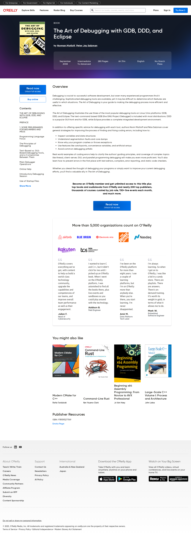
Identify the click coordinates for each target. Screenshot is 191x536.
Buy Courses (76, 10)
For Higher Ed (49, 3)
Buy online (33, 99)
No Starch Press (160, 62)
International (67, 461)
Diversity (7, 496)
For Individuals (66, 3)
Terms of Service (10, 529)
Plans (156, 10)
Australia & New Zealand (71, 466)
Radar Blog (59, 10)
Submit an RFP (10, 492)
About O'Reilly (11, 461)
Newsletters (40, 471)
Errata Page (58, 423)
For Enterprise (12, 3)
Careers (7, 471)
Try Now (181, 10)
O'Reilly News (9, 475)
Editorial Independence (42, 529)
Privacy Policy (42, 475)
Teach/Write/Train (12, 466)
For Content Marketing (88, 3)
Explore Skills (28, 10)
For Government (30, 3)
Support (40, 461)
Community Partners (13, 483)
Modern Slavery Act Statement (68, 529)
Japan (62, 471)
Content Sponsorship (13, 500)
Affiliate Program (11, 487)
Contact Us (40, 466)
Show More (25, 186)
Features (44, 10)
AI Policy (39, 479)
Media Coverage (11, 479)
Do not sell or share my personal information (22, 520)
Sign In (167, 10)
